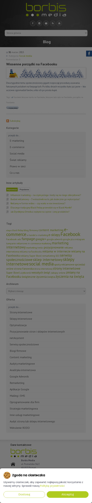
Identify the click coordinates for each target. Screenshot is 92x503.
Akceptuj (67, 494)
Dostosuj (24, 494)
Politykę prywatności (52, 486)
